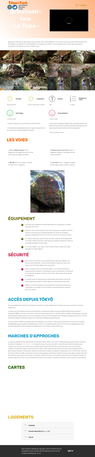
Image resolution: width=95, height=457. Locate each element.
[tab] (47, 425)
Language (81, 5)
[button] (47, 425)
